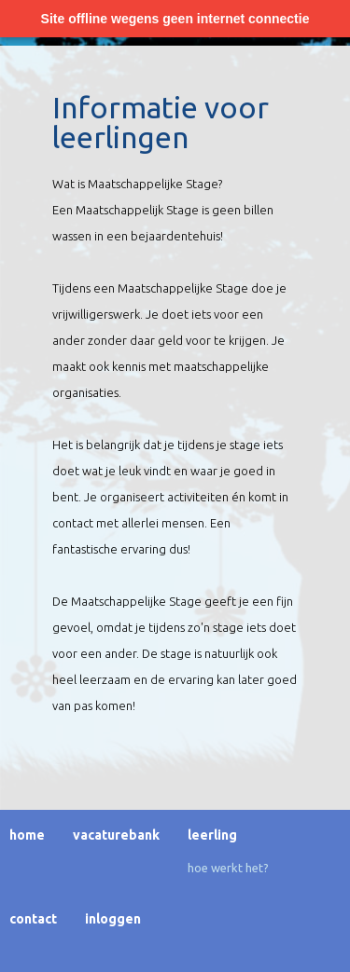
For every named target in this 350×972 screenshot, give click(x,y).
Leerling (212, 835)
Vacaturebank (116, 835)
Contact (33, 918)
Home (27, 835)
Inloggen (113, 918)
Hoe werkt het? (228, 867)
